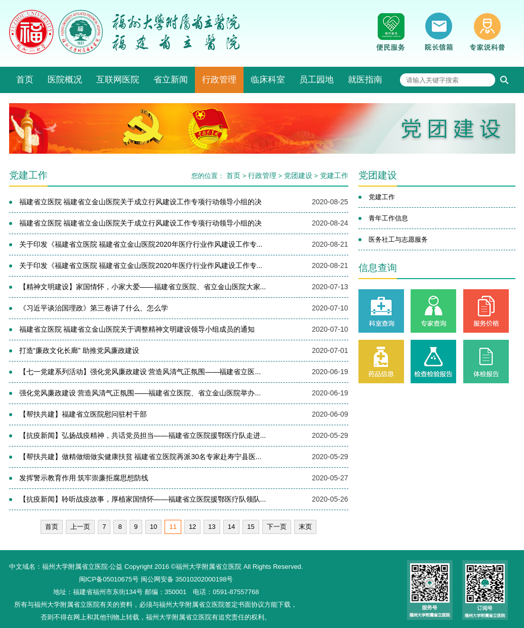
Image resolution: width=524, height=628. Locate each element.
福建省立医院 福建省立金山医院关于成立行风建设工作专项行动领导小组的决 (140, 202)
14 (231, 526)
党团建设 (298, 175)
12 (192, 526)
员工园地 (316, 79)
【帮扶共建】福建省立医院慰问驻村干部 (83, 414)
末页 (305, 526)
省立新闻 (170, 79)
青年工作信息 (388, 218)
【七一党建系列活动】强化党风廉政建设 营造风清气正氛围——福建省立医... (140, 372)
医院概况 (65, 79)
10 (153, 526)
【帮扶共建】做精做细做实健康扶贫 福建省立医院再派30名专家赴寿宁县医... (140, 457)
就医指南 (365, 79)
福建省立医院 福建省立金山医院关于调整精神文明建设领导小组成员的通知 (137, 329)
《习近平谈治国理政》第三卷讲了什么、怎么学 (93, 308)
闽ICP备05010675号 (109, 579)
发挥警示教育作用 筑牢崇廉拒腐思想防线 (84, 478)
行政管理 (219, 79)
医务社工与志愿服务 (398, 239)
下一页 (277, 526)
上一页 (80, 526)
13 (211, 526)
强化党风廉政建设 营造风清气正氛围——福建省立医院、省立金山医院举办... (140, 393)
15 (250, 526)
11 (172, 526)
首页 (24, 79)
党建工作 (334, 175)
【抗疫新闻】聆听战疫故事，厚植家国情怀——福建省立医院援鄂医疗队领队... (142, 499)
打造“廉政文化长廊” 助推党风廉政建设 (79, 350)
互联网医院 (117, 79)
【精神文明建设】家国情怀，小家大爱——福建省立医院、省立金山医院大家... (142, 287)
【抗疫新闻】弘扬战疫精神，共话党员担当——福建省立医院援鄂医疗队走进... (142, 435)
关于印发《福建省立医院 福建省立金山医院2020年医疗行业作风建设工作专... (141, 244)
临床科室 (268, 79)
